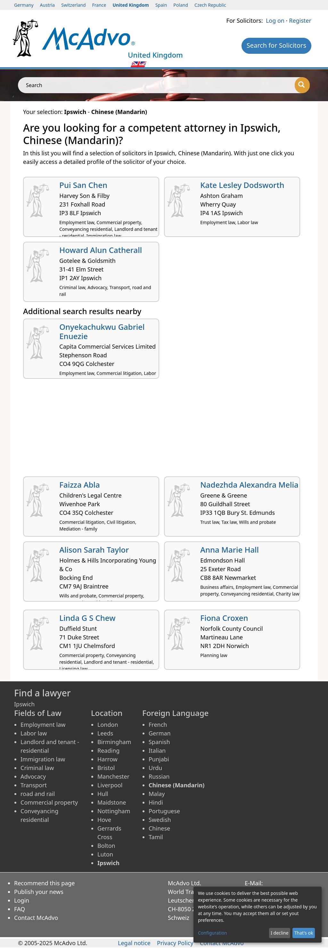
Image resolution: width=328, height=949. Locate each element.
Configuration (212, 933)
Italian (157, 750)
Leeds (105, 733)
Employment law (42, 724)
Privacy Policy (175, 943)
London (107, 724)
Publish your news (38, 892)
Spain (161, 5)
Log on (275, 20)
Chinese (159, 828)
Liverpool (109, 785)
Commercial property (49, 802)
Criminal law (37, 768)
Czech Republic (210, 5)
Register (300, 20)
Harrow (107, 759)
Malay (157, 794)
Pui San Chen (83, 185)
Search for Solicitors (276, 45)
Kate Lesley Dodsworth (242, 185)
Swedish (160, 819)
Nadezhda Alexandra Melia (249, 484)
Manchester (113, 776)
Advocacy (33, 776)
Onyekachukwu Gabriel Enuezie (101, 331)
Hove (104, 819)
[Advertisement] (164, 430)
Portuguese (164, 811)
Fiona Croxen (224, 617)
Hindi (156, 802)
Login (21, 900)
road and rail (37, 794)
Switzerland (73, 5)
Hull (102, 794)
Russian (159, 776)
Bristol (106, 768)
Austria (47, 5)
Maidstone (111, 802)
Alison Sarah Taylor (94, 549)
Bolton (106, 845)
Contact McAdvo (36, 917)
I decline (279, 933)
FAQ (19, 909)
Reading (108, 750)
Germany (24, 5)
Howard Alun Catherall (100, 250)
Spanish (159, 742)
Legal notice (134, 943)
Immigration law (42, 759)
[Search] (302, 85)
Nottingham (113, 811)
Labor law (33, 733)
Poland (180, 5)
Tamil (156, 837)
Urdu (155, 768)
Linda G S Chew (87, 617)
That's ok (303, 933)
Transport (33, 785)
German (160, 733)
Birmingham (114, 742)
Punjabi (159, 759)
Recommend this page (44, 883)
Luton (105, 854)
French (158, 724)
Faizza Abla (79, 484)
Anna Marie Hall (229, 549)
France (99, 5)
